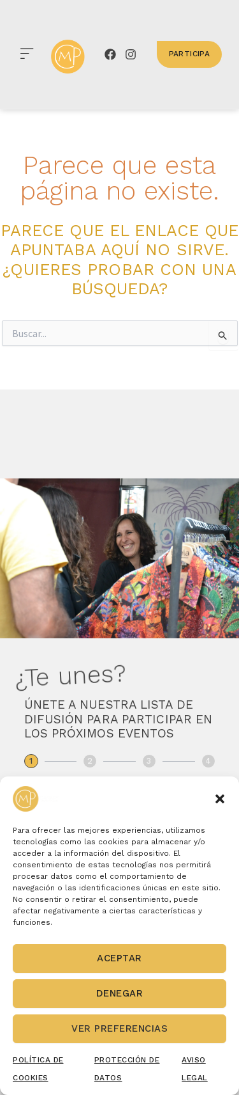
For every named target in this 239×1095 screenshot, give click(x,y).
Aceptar (119, 958)
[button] (220, 798)
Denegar (119, 993)
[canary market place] (68, 57)
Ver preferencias (119, 1028)
